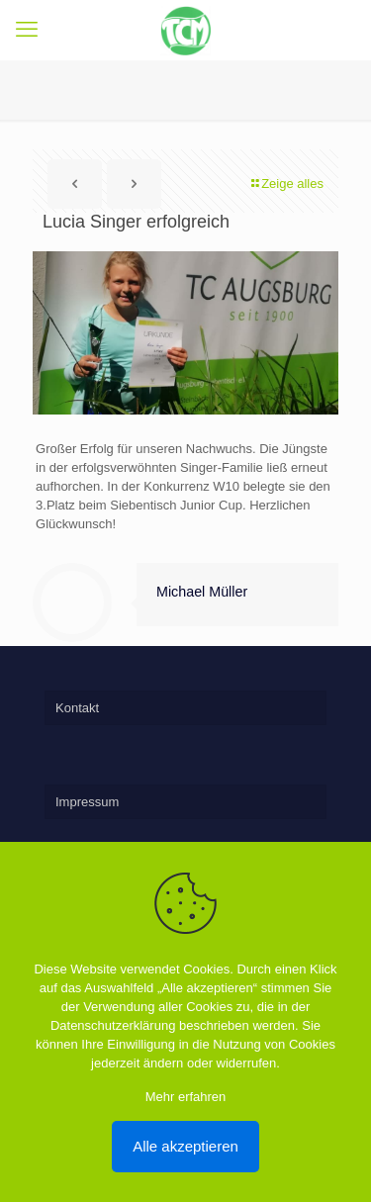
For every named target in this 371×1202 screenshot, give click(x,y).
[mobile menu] (27, 29)
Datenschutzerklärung (112, 1025)
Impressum (87, 801)
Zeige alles (286, 183)
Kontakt (77, 707)
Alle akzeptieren (185, 1146)
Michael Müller (201, 592)
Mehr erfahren (186, 1096)
